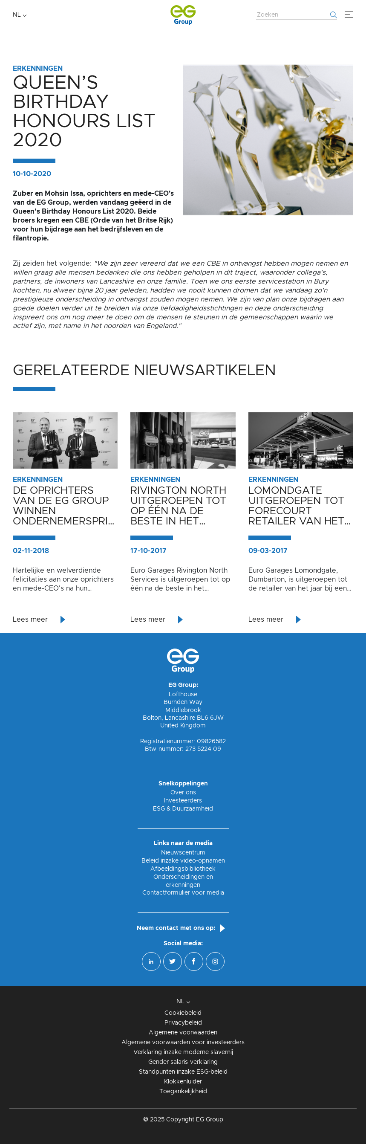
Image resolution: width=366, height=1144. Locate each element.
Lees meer (30, 619)
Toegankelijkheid (183, 1092)
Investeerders (183, 801)
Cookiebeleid (183, 1013)
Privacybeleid (183, 1023)
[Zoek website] (296, 15)
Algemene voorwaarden (183, 1033)
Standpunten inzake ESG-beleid (183, 1072)
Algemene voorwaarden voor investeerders (183, 1043)
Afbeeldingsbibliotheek (183, 869)
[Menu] (349, 15)
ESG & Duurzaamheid (183, 809)
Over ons (183, 793)
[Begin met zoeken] (333, 15)
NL (17, 15)
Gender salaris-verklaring (183, 1062)
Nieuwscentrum (183, 853)
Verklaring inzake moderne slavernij (183, 1052)
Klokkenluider (183, 1082)
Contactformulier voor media (183, 893)
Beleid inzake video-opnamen (183, 861)
